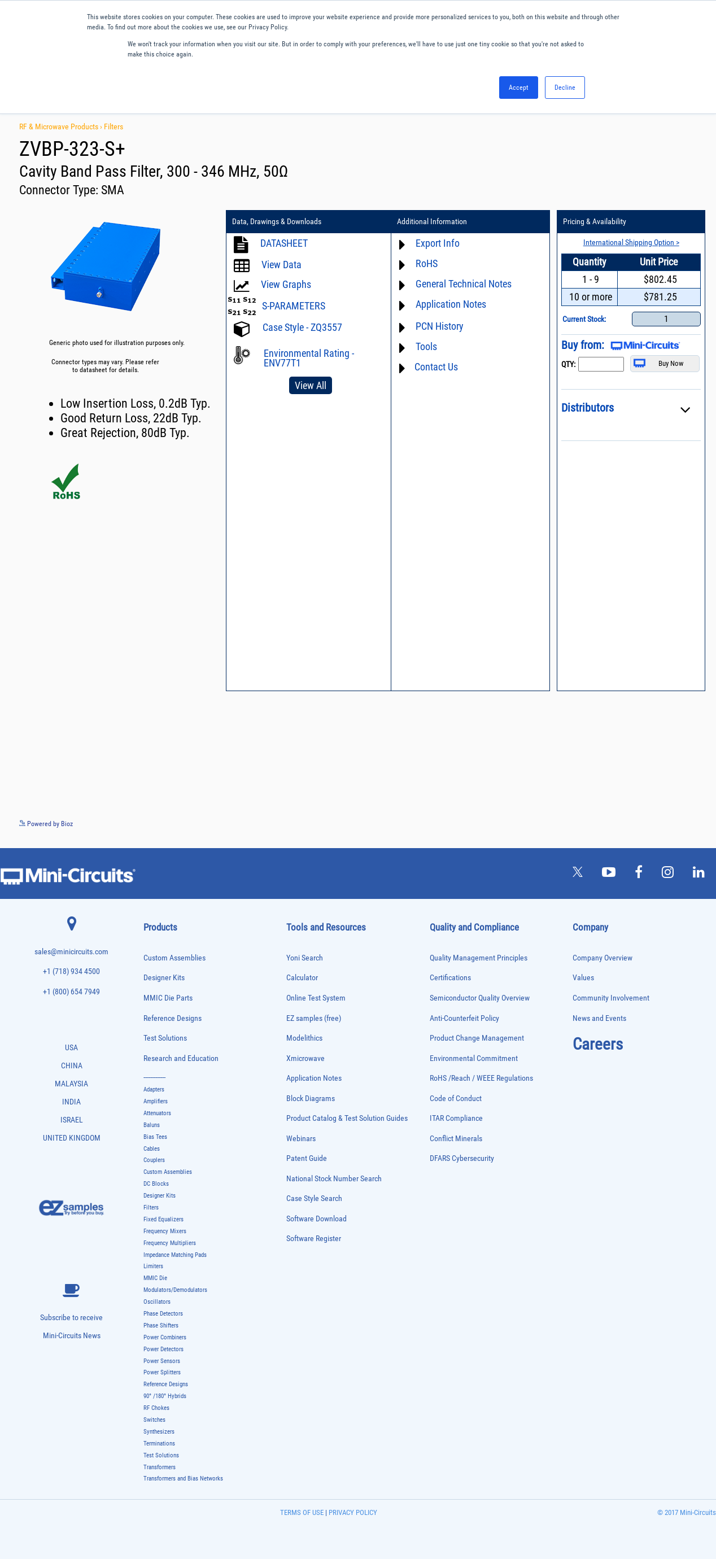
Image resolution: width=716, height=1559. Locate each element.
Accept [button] (519, 87)
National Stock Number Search (334, 1179)
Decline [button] (565, 87)
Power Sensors (161, 1361)
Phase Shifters (160, 1325)
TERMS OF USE (302, 1512)
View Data (281, 264)
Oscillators (157, 1301)
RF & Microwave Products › (61, 126)
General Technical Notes (463, 284)
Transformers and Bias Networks (183, 1478)
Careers (598, 1044)
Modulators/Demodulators (175, 1290)
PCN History (439, 326)
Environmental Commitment (474, 1058)
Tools (425, 346)
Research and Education (181, 1058)
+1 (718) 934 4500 (71, 971)
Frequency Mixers (164, 1231)
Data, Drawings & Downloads (276, 221)
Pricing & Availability (594, 221)
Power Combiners (164, 1337)
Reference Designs (172, 1018)
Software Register (313, 1238)
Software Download (316, 1219)
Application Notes (450, 304)
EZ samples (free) (313, 1018)
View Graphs (286, 284)
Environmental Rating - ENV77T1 (309, 358)
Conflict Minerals (456, 1138)
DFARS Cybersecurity (462, 1158)
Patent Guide (306, 1158)
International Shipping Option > (631, 242)
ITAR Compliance (456, 1118)
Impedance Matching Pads (175, 1255)
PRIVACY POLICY (352, 1512)
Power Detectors (163, 1349)
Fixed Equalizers (163, 1219)
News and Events (599, 1018)
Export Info (437, 243)
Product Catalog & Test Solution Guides (347, 1118)
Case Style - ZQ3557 (302, 327)
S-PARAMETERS (293, 306)
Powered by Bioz (46, 824)
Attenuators (157, 1113)
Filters (113, 126)
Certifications (450, 977)
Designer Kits (164, 977)
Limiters (153, 1266)
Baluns (151, 1125)
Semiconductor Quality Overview (480, 998)
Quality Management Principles (478, 958)
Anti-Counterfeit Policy (464, 1018)
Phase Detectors (163, 1313)
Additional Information (432, 221)
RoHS (426, 263)
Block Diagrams (310, 1098)
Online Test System (316, 998)
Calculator (302, 977)
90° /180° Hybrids (164, 1396)
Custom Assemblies (174, 958)
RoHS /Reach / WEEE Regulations (481, 1078)
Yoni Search (304, 958)
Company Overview (602, 958)
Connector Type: (60, 190)
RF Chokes (156, 1408)
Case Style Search (314, 1198)
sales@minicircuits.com (71, 952)
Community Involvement (611, 998)
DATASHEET (284, 243)
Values (583, 977)
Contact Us (435, 367)
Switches (154, 1419)
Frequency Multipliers (169, 1243)
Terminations (159, 1443)
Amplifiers (155, 1101)
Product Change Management (477, 1038)
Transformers (159, 1467)
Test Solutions (165, 1038)
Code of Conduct (456, 1098)
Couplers (154, 1160)
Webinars (301, 1138)
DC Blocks (156, 1183)
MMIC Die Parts (168, 998)
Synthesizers (158, 1431)
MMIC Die (155, 1278)
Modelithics (304, 1038)
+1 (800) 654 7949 (71, 992)
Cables (151, 1148)
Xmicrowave (305, 1058)
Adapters (153, 1089)
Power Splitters (162, 1372)
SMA (112, 190)
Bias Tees (155, 1137)
